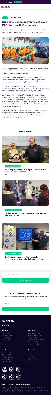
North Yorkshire (7, 353)
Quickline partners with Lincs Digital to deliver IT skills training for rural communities (25, 171)
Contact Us (31, 357)
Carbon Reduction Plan (22, 384)
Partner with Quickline (36, 344)
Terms (4, 384)
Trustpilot (5, 303)
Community (6, 340)
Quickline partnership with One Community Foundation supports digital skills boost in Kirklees (24, 258)
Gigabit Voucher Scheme (36, 340)
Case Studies (6, 337)
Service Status (33, 359)
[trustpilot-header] (11, 2)
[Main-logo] (5, 7)
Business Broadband (35, 335)
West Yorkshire (7, 359)
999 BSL (30, 361)
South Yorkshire (7, 357)
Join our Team (7, 335)
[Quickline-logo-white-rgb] (8, 321)
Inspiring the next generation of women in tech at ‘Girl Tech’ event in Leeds (25, 214)
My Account (32, 355)
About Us (5, 333)
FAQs (29, 353)
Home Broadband (34, 333)
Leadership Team (8, 342)
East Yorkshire (7, 355)
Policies (10, 384)
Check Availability (25, 280)
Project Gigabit (33, 342)
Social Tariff (32, 337)
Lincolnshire (6, 361)
